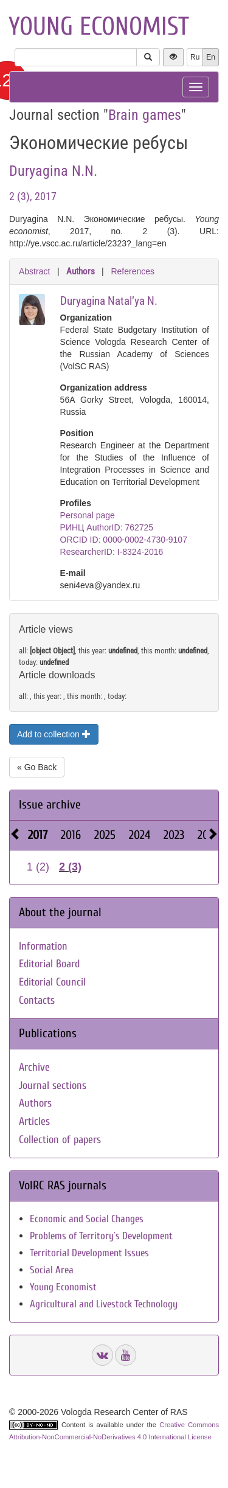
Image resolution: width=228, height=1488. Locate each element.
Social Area (52, 1270)
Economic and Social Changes (86, 1219)
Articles (34, 1121)
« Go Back (37, 767)
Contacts (37, 1000)
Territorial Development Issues (89, 1253)
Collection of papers (60, 1139)
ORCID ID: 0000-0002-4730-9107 (123, 539)
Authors (80, 271)
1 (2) (38, 867)
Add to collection (54, 734)
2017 (37, 835)
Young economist (99, 26)
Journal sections (52, 1085)
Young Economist (63, 1287)
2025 (105, 835)
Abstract (34, 271)
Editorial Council (52, 982)
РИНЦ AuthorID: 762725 (107, 527)
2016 (71, 835)
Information (43, 946)
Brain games (144, 114)
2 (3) (70, 867)
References (132, 271)
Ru (194, 57)
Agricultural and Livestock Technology (104, 1304)
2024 (139, 835)
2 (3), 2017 (33, 196)
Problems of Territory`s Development (101, 1236)
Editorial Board (49, 964)
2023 (174, 835)
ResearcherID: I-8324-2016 (112, 552)
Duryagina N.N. (53, 170)
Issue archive (50, 805)
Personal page (87, 515)
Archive (34, 1067)
